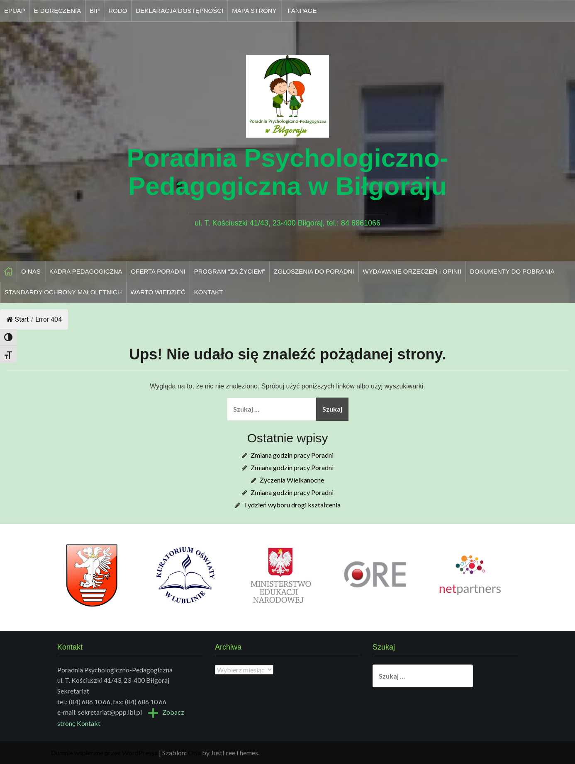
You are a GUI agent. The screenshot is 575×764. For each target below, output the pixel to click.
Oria (194, 753)
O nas (31, 271)
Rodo (117, 10)
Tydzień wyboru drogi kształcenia (292, 505)
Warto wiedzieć (158, 292)
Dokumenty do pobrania (512, 271)
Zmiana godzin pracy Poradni (292, 455)
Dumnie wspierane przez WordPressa (104, 753)
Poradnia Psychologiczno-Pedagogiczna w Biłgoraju (287, 171)
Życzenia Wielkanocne (292, 480)
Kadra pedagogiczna (85, 271)
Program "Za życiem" (230, 271)
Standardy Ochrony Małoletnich (63, 292)
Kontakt (208, 292)
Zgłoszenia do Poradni (314, 271)
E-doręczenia (57, 10)
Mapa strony (254, 10)
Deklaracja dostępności (179, 10)
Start (18, 319)
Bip (95, 10)
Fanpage (302, 10)
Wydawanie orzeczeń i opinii (412, 271)
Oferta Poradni (158, 271)
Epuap (14, 10)
